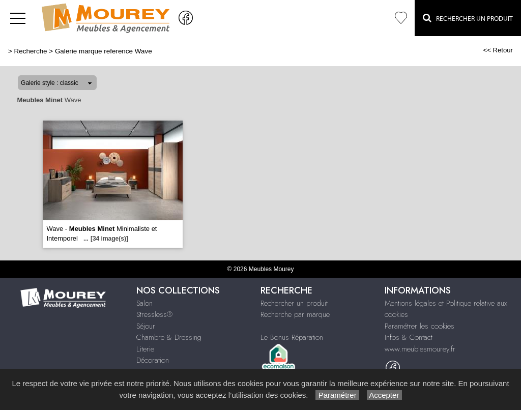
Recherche (30, 51)
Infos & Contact (408, 337)
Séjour (145, 326)
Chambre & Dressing (168, 337)
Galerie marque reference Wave (103, 51)
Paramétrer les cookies (419, 326)
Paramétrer (337, 395)
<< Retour (498, 50)
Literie (145, 349)
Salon (144, 303)
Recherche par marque (295, 314)
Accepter (384, 395)
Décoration (152, 360)
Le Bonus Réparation (291, 337)
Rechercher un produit (294, 303)
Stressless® (154, 314)
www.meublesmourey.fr (420, 349)
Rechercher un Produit (468, 17)
